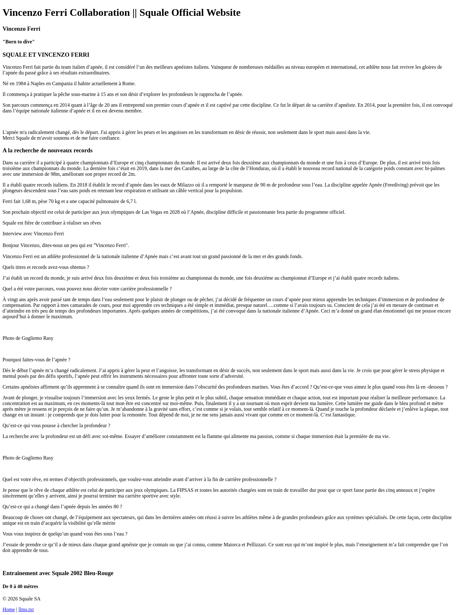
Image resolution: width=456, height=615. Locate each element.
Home (9, 609)
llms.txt (26, 609)
